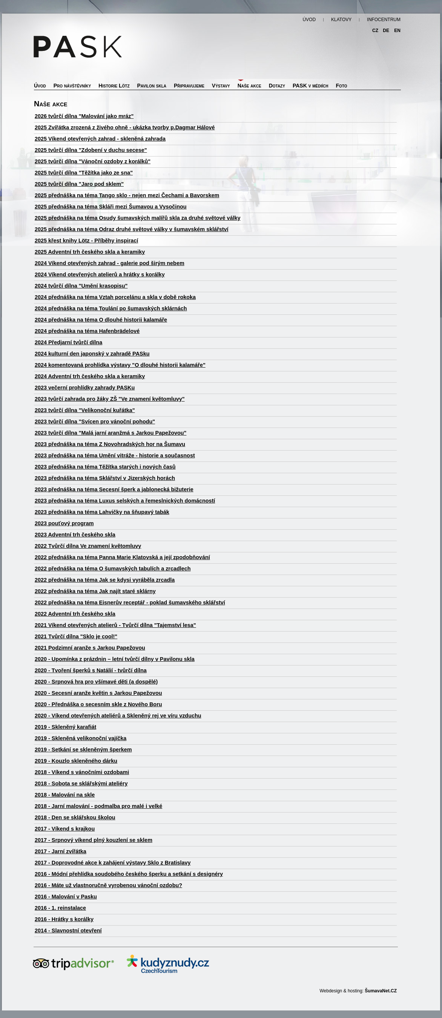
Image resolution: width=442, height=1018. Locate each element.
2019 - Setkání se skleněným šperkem (83, 750)
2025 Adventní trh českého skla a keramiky (90, 252)
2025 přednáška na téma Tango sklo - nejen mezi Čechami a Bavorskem (127, 195)
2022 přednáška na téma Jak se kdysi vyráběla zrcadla (105, 580)
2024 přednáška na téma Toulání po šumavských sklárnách (111, 308)
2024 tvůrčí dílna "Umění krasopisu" (81, 286)
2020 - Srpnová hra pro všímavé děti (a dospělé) (96, 682)
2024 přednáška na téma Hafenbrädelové (87, 331)
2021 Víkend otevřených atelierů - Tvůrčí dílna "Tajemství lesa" (115, 625)
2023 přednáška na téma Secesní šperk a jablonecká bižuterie (114, 489)
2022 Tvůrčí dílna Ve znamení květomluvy (88, 546)
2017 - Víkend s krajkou (65, 829)
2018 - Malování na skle (65, 795)
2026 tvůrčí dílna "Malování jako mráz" (84, 116)
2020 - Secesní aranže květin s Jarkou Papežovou (98, 693)
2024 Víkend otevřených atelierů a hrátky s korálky (100, 274)
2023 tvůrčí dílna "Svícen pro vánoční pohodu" (95, 422)
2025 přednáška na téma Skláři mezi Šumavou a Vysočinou (111, 207)
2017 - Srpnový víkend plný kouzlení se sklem (93, 840)
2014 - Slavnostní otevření (68, 931)
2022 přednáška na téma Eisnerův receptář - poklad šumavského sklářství (130, 602)
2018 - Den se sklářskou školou (75, 817)
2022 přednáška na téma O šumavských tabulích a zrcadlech (113, 569)
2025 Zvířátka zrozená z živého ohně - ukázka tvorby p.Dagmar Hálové (125, 127)
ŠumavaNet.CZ (381, 990)
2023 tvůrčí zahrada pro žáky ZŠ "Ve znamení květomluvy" (110, 399)
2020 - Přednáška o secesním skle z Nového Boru (98, 704)
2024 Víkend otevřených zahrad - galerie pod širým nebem (109, 263)
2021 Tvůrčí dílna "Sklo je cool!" (76, 636)
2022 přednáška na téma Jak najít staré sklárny (95, 591)
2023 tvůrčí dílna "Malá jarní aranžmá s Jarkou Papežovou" (110, 433)
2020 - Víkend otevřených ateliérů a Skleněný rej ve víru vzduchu (118, 716)
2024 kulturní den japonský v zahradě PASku (92, 354)
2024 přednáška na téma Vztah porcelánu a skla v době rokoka (115, 297)
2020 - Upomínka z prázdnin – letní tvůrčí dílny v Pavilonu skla (115, 659)
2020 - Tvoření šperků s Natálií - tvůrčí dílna (91, 670)
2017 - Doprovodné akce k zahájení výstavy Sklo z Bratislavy (113, 863)
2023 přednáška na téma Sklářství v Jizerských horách (105, 478)
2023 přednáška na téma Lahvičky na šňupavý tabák (102, 512)
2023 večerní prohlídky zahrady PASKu (85, 388)
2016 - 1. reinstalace (60, 908)
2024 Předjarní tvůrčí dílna (68, 342)
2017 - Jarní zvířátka (60, 851)
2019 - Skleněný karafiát (65, 727)
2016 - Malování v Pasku (66, 897)
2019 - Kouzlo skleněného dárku (76, 761)
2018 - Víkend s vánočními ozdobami (82, 772)
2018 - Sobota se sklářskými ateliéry (81, 783)
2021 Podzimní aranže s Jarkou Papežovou (90, 648)
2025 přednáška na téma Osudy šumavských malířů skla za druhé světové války (138, 218)
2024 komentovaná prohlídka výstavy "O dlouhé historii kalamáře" (120, 365)
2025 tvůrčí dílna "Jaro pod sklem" (79, 184)
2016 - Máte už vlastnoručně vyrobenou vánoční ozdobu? (108, 885)
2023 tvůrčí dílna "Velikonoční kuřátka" (85, 410)
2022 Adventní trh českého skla (75, 614)
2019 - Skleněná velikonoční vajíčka (80, 738)
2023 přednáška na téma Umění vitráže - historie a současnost (115, 455)
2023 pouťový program (64, 523)
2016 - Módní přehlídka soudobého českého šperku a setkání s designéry (129, 874)
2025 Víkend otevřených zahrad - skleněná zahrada (100, 139)
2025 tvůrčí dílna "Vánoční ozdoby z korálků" (92, 161)
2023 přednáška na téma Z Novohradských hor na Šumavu (110, 444)
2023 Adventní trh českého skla (75, 535)
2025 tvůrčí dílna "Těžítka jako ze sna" (84, 173)
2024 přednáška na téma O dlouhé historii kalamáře (101, 320)
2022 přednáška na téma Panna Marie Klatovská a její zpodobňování (122, 557)
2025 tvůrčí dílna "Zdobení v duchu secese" (91, 150)
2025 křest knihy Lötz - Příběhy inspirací (86, 241)
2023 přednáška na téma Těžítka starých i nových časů (105, 467)
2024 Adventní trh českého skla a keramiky (90, 376)
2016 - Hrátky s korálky (64, 919)
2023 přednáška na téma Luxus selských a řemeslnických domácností (125, 501)
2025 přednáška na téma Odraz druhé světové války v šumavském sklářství (132, 229)
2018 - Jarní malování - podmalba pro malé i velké (98, 806)
